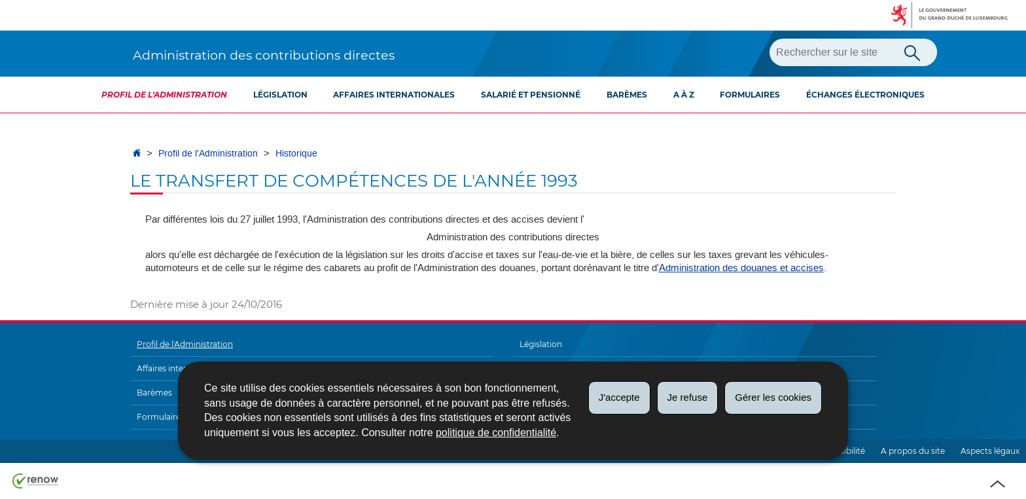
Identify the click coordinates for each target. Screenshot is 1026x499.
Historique (296, 153)
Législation (280, 95)
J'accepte (619, 397)
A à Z (683, 95)
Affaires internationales (394, 95)
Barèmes (627, 95)
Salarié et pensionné (530, 95)
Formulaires (750, 95)
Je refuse (687, 397)
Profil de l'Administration (164, 95)
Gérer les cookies (773, 397)
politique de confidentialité (496, 432)
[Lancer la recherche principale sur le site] (912, 52)
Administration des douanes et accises (741, 267)
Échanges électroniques (865, 95)
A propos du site (913, 451)
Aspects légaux (990, 451)
